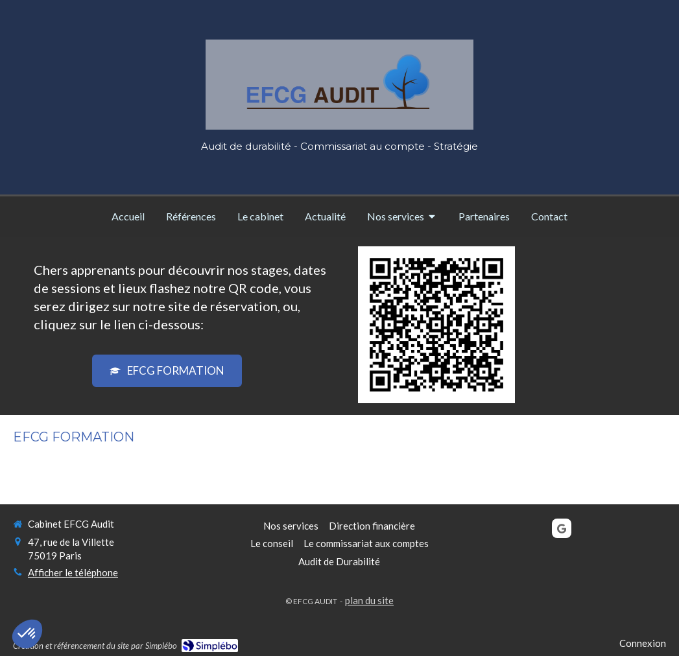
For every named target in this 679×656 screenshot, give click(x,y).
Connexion (642, 643)
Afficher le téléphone (73, 572)
